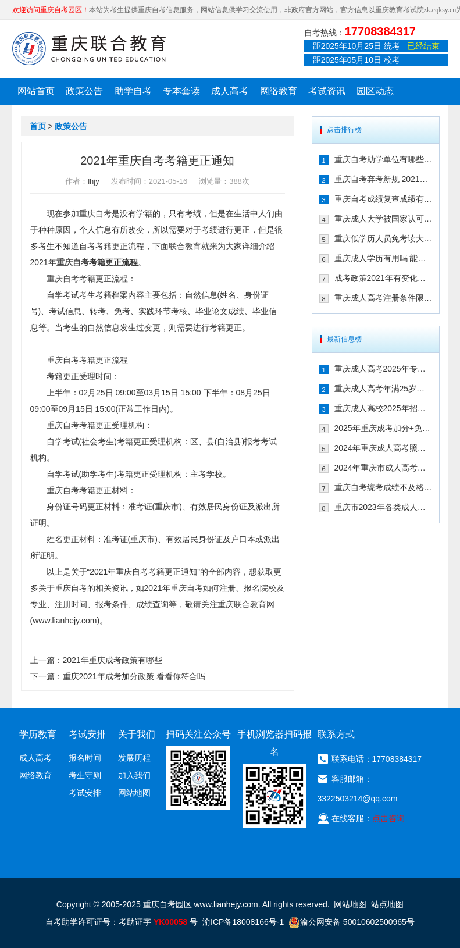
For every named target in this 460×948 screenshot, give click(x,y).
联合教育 (185, 246)
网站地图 (134, 792)
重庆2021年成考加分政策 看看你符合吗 (134, 676)
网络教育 (278, 91)
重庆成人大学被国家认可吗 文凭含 (383, 218)
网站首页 (36, 91)
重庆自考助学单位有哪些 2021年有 (383, 159)
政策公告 (84, 91)
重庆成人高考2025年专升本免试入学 (383, 368)
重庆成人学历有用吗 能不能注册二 (383, 258)
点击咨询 (388, 818)
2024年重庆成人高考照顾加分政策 (383, 447)
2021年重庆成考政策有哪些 (112, 660)
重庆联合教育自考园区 (89, 48)
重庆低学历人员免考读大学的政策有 (383, 238)
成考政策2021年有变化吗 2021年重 (383, 278)
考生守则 (85, 775)
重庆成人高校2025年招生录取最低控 (383, 408)
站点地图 (387, 904)
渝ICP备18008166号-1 (243, 921)
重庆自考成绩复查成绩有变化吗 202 (383, 199)
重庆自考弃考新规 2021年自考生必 (383, 179)
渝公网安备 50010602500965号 (351, 921)
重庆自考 (95, 213)
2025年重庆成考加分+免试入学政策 (383, 428)
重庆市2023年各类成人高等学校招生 (383, 507)
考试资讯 (326, 91)
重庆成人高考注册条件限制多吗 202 (383, 297)
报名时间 (85, 757)
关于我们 (136, 734)
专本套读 (181, 91)
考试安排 (85, 792)
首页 (38, 126)
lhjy (93, 181)
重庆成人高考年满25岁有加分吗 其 (383, 388)
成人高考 (229, 91)
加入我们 (134, 775)
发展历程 (134, 757)
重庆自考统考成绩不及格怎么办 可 (383, 487)
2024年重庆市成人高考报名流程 (383, 467)
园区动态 (375, 91)
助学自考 (133, 91)
